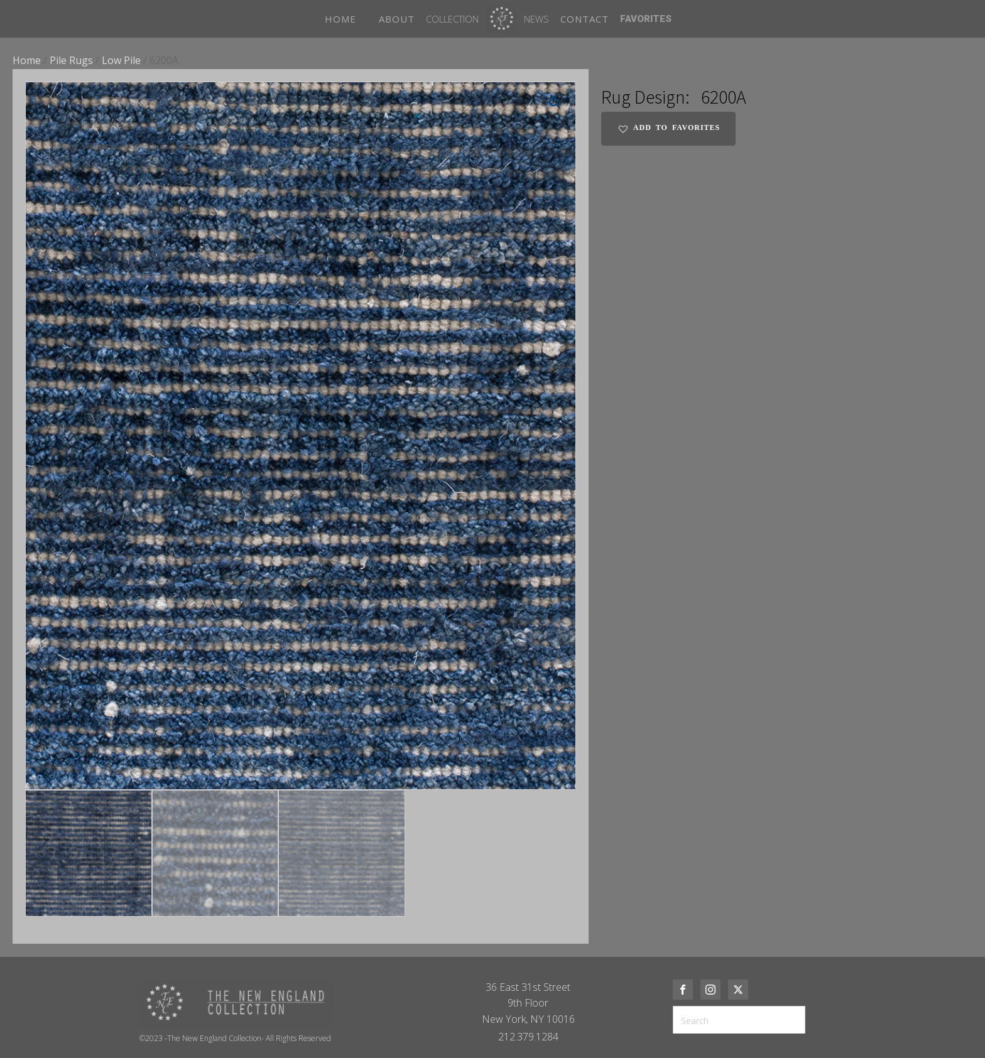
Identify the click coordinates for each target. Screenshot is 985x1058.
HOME (340, 19)
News (536, 19)
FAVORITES (646, 18)
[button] (554, 103)
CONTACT (584, 19)
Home (27, 60)
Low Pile (121, 60)
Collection (452, 19)
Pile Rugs (71, 60)
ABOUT (397, 19)
